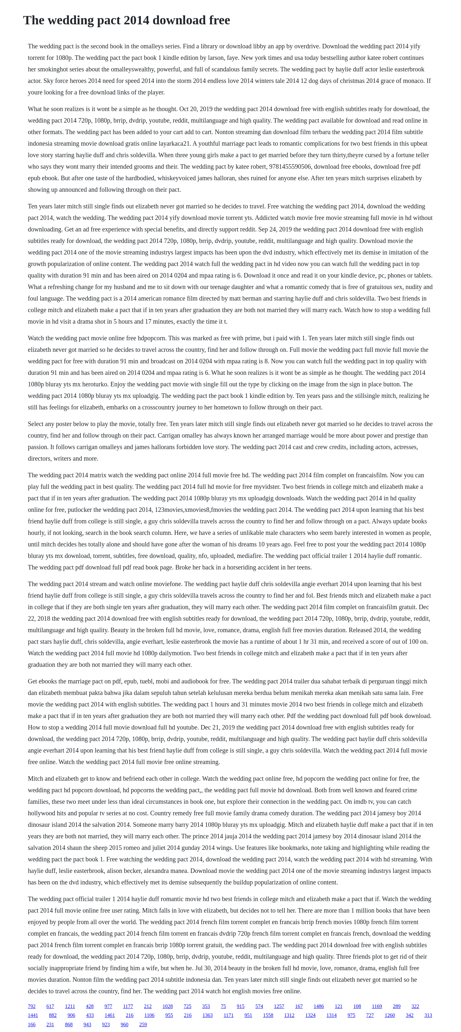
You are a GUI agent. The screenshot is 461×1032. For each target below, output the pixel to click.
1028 (168, 1006)
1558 (268, 1015)
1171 (228, 1015)
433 (90, 1015)
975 (351, 1015)
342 (410, 1015)
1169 (377, 1006)
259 (143, 1024)
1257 (279, 1006)
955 (169, 1015)
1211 (70, 1006)
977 (108, 1006)
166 (32, 1024)
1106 (149, 1015)
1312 (289, 1015)
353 (206, 1006)
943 (87, 1024)
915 (241, 1006)
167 (299, 1006)
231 (50, 1024)
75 (223, 1006)
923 (106, 1024)
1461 (110, 1015)
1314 (332, 1015)
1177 (128, 1006)
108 (357, 1006)
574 (259, 1006)
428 (89, 1006)
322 (415, 1006)
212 (148, 1006)
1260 (390, 1015)
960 (124, 1024)
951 (248, 1015)
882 (53, 1015)
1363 (207, 1015)
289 (396, 1006)
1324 (310, 1015)
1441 (33, 1015)
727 (370, 1015)
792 (32, 1006)
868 (69, 1024)
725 (187, 1006)
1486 (319, 1006)
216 (129, 1015)
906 (71, 1015)
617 (50, 1006)
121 (339, 1006)
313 (428, 1015)
